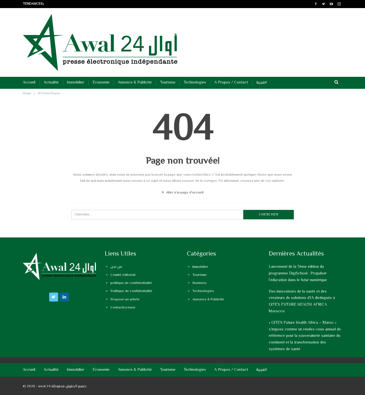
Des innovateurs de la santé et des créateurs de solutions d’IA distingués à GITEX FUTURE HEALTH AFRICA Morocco (302, 302)
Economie (101, 83)
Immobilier (75, 83)
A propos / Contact (231, 83)
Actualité (51, 83)
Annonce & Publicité (135, 83)
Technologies (195, 83)
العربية (261, 83)
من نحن (116, 267)
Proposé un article (125, 299)
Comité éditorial (122, 275)
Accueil (29, 83)
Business (199, 283)
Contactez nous (122, 307)
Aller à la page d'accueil (182, 192)
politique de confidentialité (131, 283)
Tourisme (167, 83)
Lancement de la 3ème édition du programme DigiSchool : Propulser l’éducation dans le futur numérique (298, 273)
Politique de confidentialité (131, 291)
